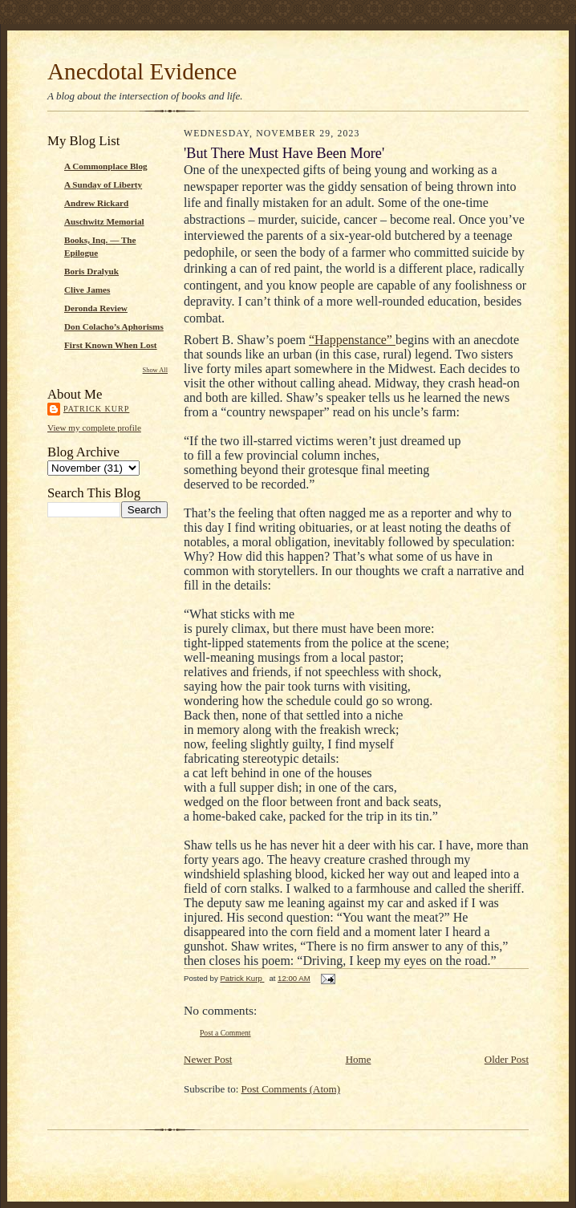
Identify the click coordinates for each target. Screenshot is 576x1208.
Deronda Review (96, 308)
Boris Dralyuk (91, 271)
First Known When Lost (110, 345)
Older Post (507, 1059)
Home (358, 1059)
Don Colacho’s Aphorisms (114, 326)
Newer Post (208, 1059)
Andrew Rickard (96, 203)
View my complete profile (94, 427)
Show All (155, 370)
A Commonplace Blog (106, 166)
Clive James (87, 289)
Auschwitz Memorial (104, 221)
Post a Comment (225, 1032)
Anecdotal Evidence (142, 71)
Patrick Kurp (96, 408)
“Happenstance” (352, 340)
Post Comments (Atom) (291, 1089)
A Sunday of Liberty (103, 184)
